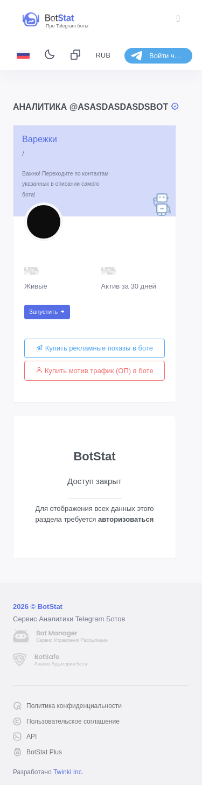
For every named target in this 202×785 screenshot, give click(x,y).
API (31, 736)
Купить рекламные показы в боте (94, 348)
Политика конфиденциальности (74, 706)
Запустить (47, 312)
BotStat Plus (44, 752)
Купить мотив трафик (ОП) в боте (94, 371)
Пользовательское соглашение (73, 721)
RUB (102, 55)
